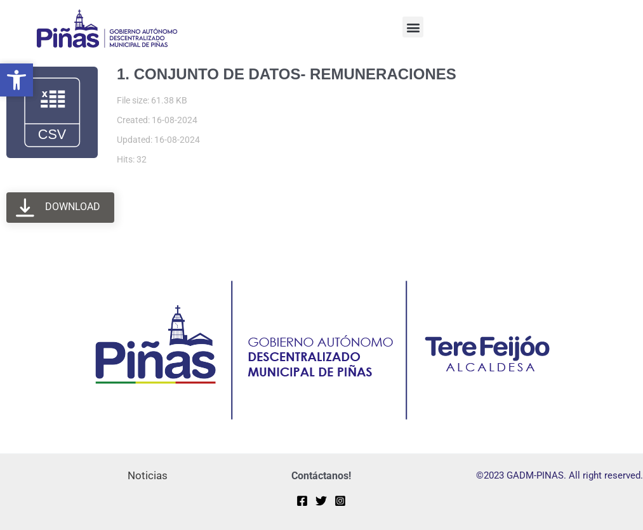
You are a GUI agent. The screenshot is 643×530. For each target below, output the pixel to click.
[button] (412, 27)
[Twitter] (321, 501)
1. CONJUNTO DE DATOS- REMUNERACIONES (286, 74)
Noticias (148, 475)
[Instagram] (340, 501)
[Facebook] (302, 501)
